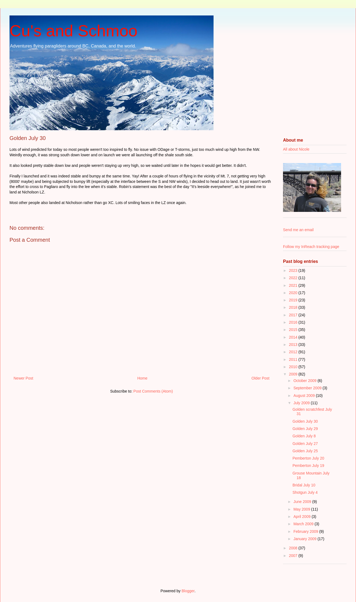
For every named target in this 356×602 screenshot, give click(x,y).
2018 (293, 307)
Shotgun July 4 (305, 492)
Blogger (188, 591)
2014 (293, 337)
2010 (293, 367)
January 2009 (305, 539)
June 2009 (302, 501)
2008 (293, 548)
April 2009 (302, 516)
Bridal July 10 (304, 485)
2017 (293, 315)
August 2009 (304, 395)
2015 (293, 329)
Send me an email (298, 230)
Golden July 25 (305, 451)
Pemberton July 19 (308, 465)
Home (142, 378)
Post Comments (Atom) (153, 391)
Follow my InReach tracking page (311, 246)
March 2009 (303, 524)
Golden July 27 (305, 443)
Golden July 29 (305, 428)
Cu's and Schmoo (73, 31)
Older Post (260, 378)
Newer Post (23, 378)
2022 (293, 278)
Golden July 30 (305, 421)
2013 (293, 344)
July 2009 (302, 403)
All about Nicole (296, 149)
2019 (293, 300)
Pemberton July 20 (308, 458)
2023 (293, 270)
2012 (293, 352)
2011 (293, 359)
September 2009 (307, 388)
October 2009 (305, 380)
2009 (293, 374)
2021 (293, 285)
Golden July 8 (304, 436)
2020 (293, 293)
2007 (293, 555)
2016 (293, 322)
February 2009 (306, 531)
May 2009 (302, 509)
